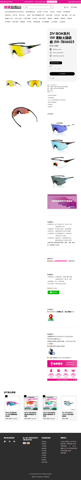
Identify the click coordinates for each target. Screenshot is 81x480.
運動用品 (63, 18)
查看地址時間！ (53, 2)
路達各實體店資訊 (30, 12)
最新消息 (44, 441)
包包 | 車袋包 (42, 18)
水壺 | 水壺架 (18, 18)
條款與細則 (40, 476)
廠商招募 (44, 448)
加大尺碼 (15, 15)
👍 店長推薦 (54, 21)
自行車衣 (46, 12)
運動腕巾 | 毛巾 (9, 18)
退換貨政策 (46, 476)
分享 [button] (52, 78)
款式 (51, 59)
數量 (51, 66)
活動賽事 (44, 453)
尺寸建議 (44, 446)
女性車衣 (52, 12)
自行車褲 (39, 12)
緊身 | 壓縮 (15, 21)
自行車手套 (57, 15)
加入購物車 (62, 73)
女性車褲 (59, 12)
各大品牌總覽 (45, 21)
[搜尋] (51, 7)
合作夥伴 (44, 455)
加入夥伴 (44, 457)
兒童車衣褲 (8, 15)
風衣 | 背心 (22, 15)
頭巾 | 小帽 (72, 15)
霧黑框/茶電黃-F (55, 63)
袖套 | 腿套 (65, 15)
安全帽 (28, 15)
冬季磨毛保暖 (36, 21)
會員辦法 (44, 444)
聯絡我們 (44, 460)
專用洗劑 (69, 18)
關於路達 (34, 476)
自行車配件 (8, 21)
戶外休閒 (29, 21)
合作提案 (44, 450)
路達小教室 (44, 462)
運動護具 (56, 18)
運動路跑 (22, 21)
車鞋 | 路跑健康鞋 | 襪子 (38, 15)
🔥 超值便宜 (62, 21)
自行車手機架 (27, 18)
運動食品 (50, 18)
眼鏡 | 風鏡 (49, 15)
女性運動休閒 (66, 12)
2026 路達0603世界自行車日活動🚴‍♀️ (14, 12)
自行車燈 (34, 18)
